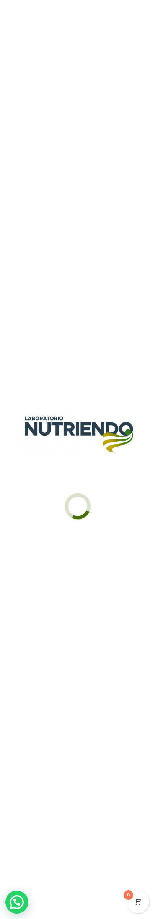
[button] (16, 902)
